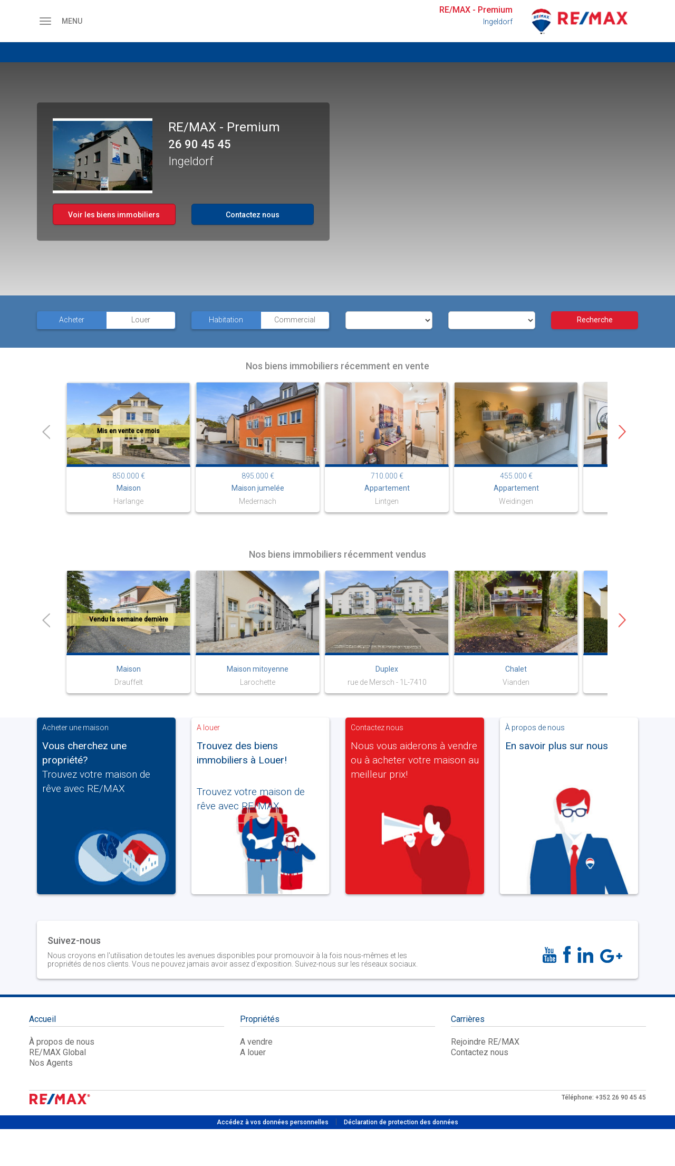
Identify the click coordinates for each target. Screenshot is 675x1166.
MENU (55, 21)
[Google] (611, 956)
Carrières (468, 1020)
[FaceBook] (567, 954)
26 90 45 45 (199, 144)
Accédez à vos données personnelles (273, 1122)
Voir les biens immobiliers (114, 215)
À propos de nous (61, 1042)
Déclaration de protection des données (401, 1122)
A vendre (256, 1042)
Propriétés (259, 1020)
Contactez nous (252, 215)
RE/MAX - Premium (476, 10)
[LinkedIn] (585, 955)
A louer (253, 1052)
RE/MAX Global (57, 1052)
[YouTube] (549, 955)
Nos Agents (51, 1063)
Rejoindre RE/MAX (485, 1042)
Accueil (42, 1020)
